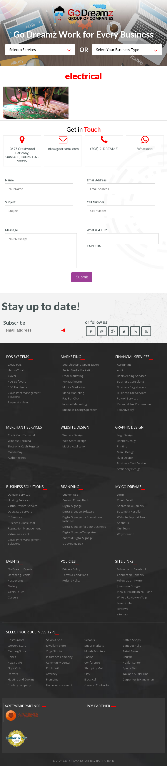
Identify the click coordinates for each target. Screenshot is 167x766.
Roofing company (19, 683)
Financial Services (132, 356)
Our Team (123, 527)
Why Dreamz (125, 533)
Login (120, 493)
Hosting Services (19, 499)
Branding (70, 485)
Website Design (75, 426)
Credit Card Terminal (21, 435)
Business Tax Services (132, 393)
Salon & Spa (54, 637)
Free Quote (124, 601)
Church (127, 654)
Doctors (13, 671)
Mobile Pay (15, 452)
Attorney (51, 671)
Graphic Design (129, 426)
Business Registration (131, 387)
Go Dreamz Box (72, 542)
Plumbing (52, 677)
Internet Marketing (74, 404)
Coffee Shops (132, 637)
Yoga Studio (54, 649)
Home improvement (59, 683)
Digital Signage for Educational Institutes (82, 518)
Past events (15, 579)
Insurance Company (59, 654)
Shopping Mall (93, 666)
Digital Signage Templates (79, 531)
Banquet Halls (132, 643)
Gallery (12, 584)
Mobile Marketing (73, 387)
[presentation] (120, 257)
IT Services (15, 516)
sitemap (122, 613)
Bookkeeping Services (131, 376)
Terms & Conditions (75, 573)
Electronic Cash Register (23, 446)
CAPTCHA (94, 246)
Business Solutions (25, 485)
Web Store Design (74, 440)
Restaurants (16, 637)
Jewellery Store (56, 643)
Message (11, 230)
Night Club (14, 666)
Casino (89, 654)
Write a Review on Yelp (132, 596)
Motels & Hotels (94, 649)
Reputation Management (24, 527)
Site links (124, 559)
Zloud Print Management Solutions (24, 395)
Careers (13, 596)
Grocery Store (17, 643)
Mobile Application (74, 446)
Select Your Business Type (31, 629)
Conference (92, 660)
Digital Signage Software (78, 510)
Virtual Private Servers (22, 505)
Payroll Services (127, 398)
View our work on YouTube (134, 590)
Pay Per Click (70, 398)
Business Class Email (21, 522)
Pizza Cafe (15, 660)
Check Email (125, 499)
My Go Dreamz (128, 485)
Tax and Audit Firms (135, 671)
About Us (123, 522)
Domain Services (19, 493)
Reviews (122, 607)
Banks (12, 654)
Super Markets (94, 643)
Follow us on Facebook (132, 567)
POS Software (17, 381)
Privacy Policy (71, 567)
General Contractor (97, 683)
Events (12, 559)
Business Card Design (131, 463)
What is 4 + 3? (97, 230)
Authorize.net (17, 457)
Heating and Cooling (21, 677)
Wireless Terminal (20, 440)
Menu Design (125, 452)
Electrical (90, 677)
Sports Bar (130, 666)
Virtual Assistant (18, 533)
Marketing (71, 356)
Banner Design (127, 440)
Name (9, 180)
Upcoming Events (19, 573)
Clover (12, 376)
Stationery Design (128, 468)
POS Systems (17, 356)
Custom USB (70, 493)
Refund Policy (71, 579)
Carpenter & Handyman (138, 677)
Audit (120, 370)
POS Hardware (17, 387)
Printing (122, 446)
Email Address (97, 180)
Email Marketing (72, 376)
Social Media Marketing (77, 370)
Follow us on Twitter (130, 579)
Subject (10, 202)
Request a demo (19, 402)
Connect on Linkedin (130, 573)
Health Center (132, 660)
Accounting (124, 365)
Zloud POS (15, 365)
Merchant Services (24, 426)
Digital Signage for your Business (84, 526)
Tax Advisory (125, 410)
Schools (89, 637)
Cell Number (95, 202)
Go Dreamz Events (20, 567)
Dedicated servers (20, 510)
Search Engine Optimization (80, 365)
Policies (68, 559)
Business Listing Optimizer (79, 410)
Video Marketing (73, 393)
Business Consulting (130, 381)
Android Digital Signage (77, 537)
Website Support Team (132, 516)
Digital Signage (72, 505)
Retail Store (130, 649)
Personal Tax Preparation (134, 404)
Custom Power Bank (75, 499)
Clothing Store (17, 649)
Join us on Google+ (129, 584)
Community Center (58, 660)
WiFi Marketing (72, 381)
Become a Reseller (129, 510)
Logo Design (125, 435)
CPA (87, 671)
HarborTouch (16, 370)
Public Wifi (53, 666)
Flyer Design (125, 457)
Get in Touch (16, 590)
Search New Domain (130, 505)
